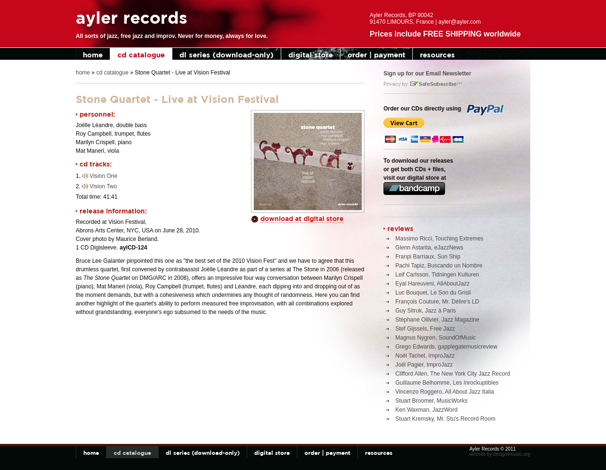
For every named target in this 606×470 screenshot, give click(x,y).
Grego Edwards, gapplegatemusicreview (446, 346)
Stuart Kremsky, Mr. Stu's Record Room (445, 418)
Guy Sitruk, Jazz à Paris (425, 310)
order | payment (376, 55)
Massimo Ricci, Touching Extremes (439, 238)
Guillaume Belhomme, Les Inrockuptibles (447, 382)
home (93, 55)
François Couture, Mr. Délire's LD (437, 301)
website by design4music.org (500, 454)
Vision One (103, 176)
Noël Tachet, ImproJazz (424, 355)
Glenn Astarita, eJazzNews (429, 247)
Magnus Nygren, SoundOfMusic (435, 337)
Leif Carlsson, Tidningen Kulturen (437, 274)
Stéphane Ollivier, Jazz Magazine (437, 319)
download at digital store (302, 218)
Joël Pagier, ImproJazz (424, 364)
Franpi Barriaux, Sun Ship (427, 256)
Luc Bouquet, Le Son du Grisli (433, 292)
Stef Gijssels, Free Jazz (425, 328)
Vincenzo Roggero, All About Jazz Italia (444, 391)
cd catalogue (141, 55)
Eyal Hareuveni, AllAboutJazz (432, 283)
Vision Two (103, 186)
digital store (310, 55)
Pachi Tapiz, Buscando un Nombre (438, 265)
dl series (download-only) (226, 55)
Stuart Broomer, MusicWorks (431, 400)
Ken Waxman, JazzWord (426, 409)
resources (437, 55)
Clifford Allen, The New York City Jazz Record (452, 373)
